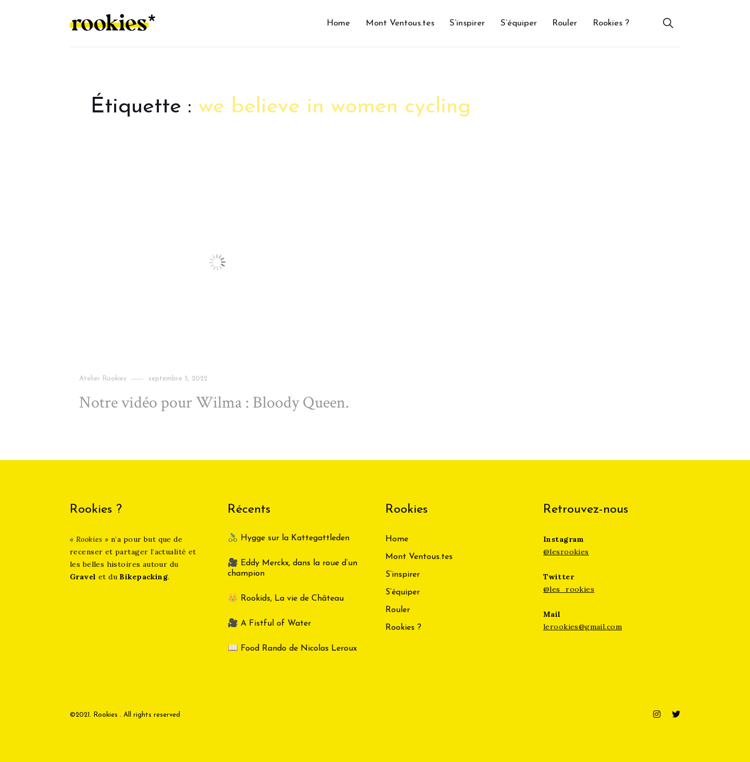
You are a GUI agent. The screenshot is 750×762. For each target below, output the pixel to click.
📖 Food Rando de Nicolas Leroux (292, 648)
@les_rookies (568, 589)
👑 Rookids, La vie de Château (286, 598)
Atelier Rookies (103, 378)
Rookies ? (611, 23)
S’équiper (519, 23)
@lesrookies (566, 551)
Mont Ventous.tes (400, 23)
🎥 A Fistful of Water (271, 623)
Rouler (564, 23)
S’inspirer (467, 23)
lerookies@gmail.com (582, 626)
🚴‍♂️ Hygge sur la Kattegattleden (288, 538)
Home (338, 23)
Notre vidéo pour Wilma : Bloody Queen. (214, 402)
